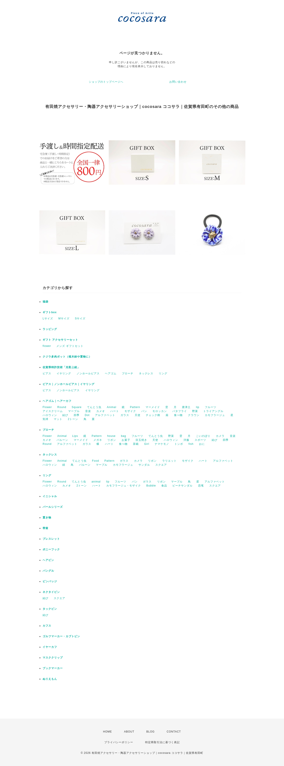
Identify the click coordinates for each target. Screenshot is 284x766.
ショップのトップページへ (106, 81)
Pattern (135, 407)
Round (61, 407)
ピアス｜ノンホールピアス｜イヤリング (69, 384)
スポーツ (200, 440)
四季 (76, 415)
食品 (164, 485)
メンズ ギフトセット (69, 346)
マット (58, 419)
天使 (137, 415)
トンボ (178, 444)
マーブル (74, 411)
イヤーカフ (50, 647)
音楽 (88, 411)
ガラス (124, 415)
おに (202, 444)
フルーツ (210, 407)
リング (163, 373)
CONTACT (174, 731)
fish (190, 444)
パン (144, 411)
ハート (114, 411)
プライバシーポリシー (118, 742)
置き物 (47, 517)
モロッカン (159, 411)
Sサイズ (80, 318)
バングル (48, 570)
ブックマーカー (53, 668)
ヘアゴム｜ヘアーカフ (57, 401)
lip (197, 407)
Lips (75, 436)
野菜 (195, 411)
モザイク (130, 411)
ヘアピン (48, 560)
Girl (146, 444)
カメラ (220, 436)
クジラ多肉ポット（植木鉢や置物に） (67, 356)
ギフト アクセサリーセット (60, 339)
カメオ (100, 411)
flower (47, 346)
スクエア (161, 464)
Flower (47, 407)
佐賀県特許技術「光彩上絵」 (61, 367)
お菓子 (126, 440)
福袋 (45, 301)
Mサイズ (63, 318)
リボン (111, 440)
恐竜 (201, 485)
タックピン (50, 608)
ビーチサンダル (182, 485)
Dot (87, 415)
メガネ (97, 440)
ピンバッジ (50, 581)
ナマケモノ (162, 444)
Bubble (151, 485)
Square (77, 407)
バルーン (62, 440)
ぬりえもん (50, 678)
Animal (111, 407)
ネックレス (146, 373)
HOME (107, 731)
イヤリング (64, 373)
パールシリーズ (53, 506)
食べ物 (178, 415)
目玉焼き (141, 440)
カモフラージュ (215, 415)
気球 (45, 419)
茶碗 (136, 444)
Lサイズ (48, 318)
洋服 (186, 440)
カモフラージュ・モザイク (123, 485)
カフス (47, 625)
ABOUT (129, 731)
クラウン (193, 415)
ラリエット (169, 460)
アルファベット (105, 415)
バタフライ (179, 411)
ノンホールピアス (88, 373)
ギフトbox (50, 312)
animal (96, 481)
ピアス (47, 373)
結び (65, 415)
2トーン (73, 419)
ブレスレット (51, 538)
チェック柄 (153, 415)
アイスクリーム (53, 411)
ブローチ (127, 373)
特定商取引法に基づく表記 (162, 742)
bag (123, 436)
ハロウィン (50, 415)
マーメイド (153, 407)
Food (95, 460)
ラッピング (50, 329)
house (111, 436)
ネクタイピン (51, 592)
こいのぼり (203, 436)
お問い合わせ (178, 81)
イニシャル (50, 496)
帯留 (45, 528)
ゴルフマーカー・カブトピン (61, 636)
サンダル (144, 464)
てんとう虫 (94, 407)
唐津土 (186, 407)
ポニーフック (51, 549)
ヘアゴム (110, 373)
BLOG (150, 731)
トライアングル (213, 411)
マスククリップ (53, 657)
